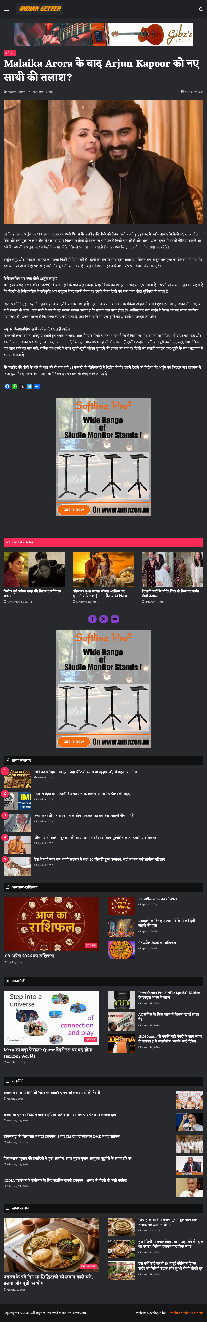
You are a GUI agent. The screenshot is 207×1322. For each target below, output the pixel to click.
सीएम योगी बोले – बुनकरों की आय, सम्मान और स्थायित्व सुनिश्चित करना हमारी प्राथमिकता (95, 838)
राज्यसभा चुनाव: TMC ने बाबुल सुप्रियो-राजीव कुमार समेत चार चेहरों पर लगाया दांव (60, 1115)
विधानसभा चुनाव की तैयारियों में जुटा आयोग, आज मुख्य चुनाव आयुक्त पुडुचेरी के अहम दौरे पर (67, 1159)
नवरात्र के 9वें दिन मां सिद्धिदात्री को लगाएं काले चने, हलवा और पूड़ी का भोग (48, 1280)
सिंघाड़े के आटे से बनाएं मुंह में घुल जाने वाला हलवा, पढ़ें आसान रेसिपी (168, 1222)
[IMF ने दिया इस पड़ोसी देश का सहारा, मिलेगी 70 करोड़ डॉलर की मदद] (17, 801)
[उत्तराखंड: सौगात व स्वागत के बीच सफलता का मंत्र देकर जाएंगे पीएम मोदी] (17, 823)
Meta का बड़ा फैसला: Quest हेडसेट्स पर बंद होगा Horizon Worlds (48, 1053)
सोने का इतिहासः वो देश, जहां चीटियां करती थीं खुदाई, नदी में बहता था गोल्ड (85, 772)
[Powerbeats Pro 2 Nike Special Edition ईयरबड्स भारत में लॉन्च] (121, 1000)
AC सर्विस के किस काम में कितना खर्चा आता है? (168, 1017)
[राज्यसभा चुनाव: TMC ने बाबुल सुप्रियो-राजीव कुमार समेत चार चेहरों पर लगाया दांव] (189, 1122)
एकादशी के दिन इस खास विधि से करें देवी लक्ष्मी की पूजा (166, 923)
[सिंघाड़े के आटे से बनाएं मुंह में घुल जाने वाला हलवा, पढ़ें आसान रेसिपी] (121, 1227)
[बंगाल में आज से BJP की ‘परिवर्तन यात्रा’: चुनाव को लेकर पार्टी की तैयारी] (189, 1100)
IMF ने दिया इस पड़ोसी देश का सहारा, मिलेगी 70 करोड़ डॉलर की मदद (82, 794)
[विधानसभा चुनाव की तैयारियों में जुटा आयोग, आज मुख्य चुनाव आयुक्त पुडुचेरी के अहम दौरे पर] (189, 1165)
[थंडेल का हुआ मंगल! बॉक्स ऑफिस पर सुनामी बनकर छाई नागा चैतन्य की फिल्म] (103, 569)
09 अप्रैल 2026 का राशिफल (29, 956)
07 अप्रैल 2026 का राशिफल (157, 943)
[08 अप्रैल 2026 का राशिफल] (121, 906)
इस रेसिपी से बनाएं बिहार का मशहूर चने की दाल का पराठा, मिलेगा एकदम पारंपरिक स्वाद (170, 1244)
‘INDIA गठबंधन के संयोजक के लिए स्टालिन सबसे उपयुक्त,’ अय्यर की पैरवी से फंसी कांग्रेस (65, 1181)
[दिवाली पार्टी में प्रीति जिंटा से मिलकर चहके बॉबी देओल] (172, 569)
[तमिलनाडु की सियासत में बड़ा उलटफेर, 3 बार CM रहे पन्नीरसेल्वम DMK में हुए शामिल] (189, 1144)
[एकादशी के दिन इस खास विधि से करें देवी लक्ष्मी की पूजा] (121, 928)
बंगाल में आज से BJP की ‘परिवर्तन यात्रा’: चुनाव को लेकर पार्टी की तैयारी (52, 1093)
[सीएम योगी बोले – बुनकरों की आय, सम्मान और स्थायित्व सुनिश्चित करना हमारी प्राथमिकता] (17, 845)
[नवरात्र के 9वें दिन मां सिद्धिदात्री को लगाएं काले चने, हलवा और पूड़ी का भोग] (51, 1245)
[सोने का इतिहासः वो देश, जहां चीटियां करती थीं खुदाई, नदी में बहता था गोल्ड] (17, 779)
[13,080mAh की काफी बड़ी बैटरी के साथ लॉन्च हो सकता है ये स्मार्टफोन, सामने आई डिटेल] (121, 1043)
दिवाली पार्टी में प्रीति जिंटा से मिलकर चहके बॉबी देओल (170, 594)
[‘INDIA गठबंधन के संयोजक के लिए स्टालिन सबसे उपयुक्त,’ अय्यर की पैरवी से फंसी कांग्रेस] (189, 1187)
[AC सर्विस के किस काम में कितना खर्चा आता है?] (121, 1021)
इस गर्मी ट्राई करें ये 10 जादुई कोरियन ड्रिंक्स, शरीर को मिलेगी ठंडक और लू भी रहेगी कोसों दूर (170, 1266)
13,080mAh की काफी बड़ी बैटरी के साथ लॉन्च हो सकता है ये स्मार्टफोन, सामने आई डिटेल (170, 1039)
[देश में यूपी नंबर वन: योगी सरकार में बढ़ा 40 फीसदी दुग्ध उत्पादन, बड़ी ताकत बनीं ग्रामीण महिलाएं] (17, 866)
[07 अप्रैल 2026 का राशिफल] (121, 950)
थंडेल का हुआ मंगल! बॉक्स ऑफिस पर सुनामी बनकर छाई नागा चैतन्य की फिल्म (100, 594)
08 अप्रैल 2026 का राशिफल (157, 899)
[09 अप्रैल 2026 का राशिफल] (51, 924)
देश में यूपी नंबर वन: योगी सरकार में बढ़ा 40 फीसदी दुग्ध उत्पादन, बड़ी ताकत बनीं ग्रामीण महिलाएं (99, 860)
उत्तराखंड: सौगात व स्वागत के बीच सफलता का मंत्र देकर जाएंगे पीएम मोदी (84, 816)
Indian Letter (16, 92)
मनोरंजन (9, 53)
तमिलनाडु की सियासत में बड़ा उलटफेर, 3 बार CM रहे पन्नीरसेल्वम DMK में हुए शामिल (62, 1137)
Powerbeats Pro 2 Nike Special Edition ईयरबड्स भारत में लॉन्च (169, 995)
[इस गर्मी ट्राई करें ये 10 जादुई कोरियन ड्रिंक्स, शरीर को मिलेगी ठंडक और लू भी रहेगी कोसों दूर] (121, 1270)
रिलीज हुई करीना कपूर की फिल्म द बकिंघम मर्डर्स (32, 594)
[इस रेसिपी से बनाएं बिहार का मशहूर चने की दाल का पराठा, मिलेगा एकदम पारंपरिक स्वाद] (121, 1249)
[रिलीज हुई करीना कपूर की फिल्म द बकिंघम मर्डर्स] (34, 569)
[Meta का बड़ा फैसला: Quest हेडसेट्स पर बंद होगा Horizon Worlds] (51, 1018)
